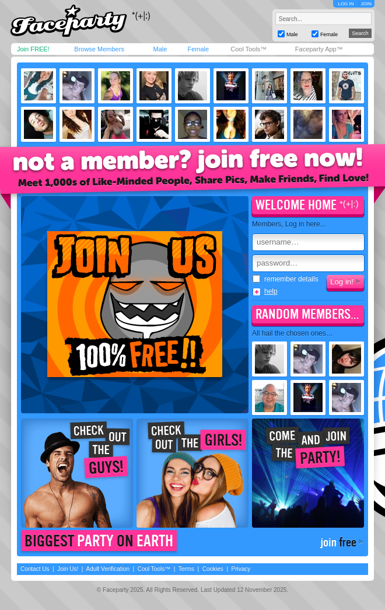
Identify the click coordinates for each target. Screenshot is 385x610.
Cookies (212, 569)
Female (198, 49)
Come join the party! (308, 473)
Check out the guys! (77, 473)
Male (160, 49)
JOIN (366, 3)
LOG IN (346, 3)
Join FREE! (33, 49)
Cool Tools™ (248, 49)
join (338, 542)
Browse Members (99, 49)
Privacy (241, 569)
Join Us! (67, 569)
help (271, 291)
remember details (285, 279)
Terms (186, 569)
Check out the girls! (192, 473)
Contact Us (34, 569)
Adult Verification (108, 569)
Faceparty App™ (319, 49)
